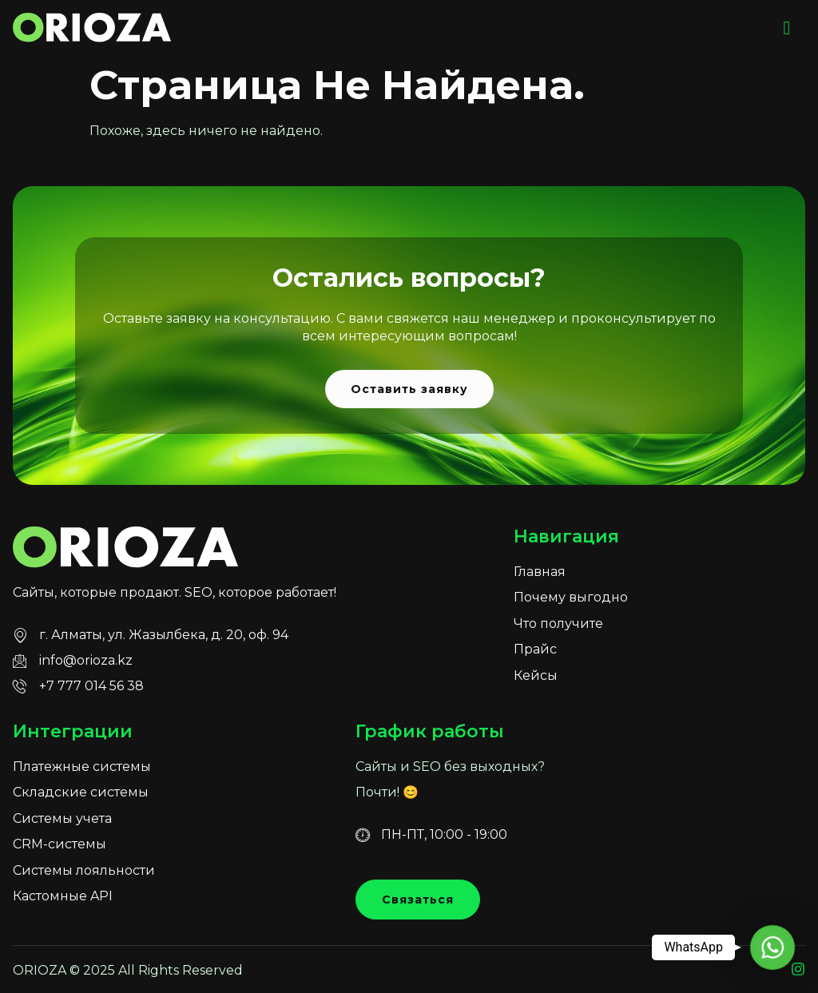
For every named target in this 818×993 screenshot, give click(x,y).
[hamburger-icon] (787, 28)
